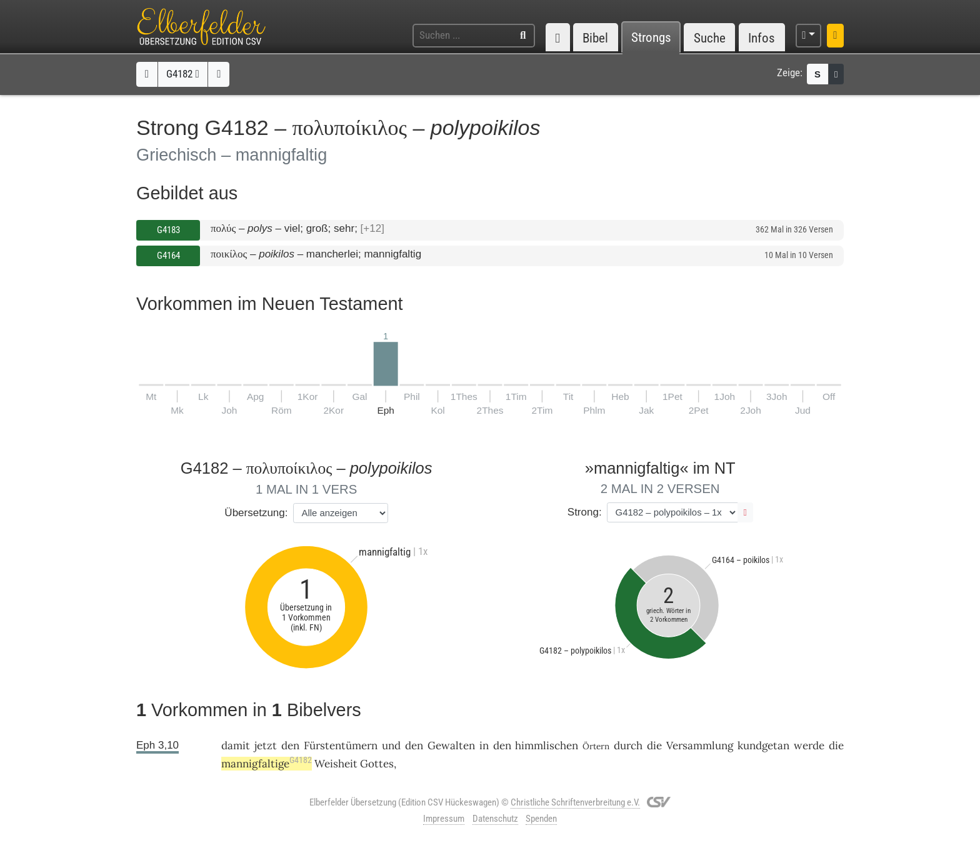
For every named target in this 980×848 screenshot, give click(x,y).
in (484, 745)
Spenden (541, 818)
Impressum (443, 818)
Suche (710, 38)
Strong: (585, 512)
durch (628, 745)
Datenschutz (495, 818)
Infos (761, 38)
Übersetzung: (256, 513)
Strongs (651, 38)
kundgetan (763, 745)
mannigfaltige (266, 764)
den (290, 745)
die (654, 745)
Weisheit (336, 764)
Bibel (595, 38)
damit (235, 745)
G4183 (168, 230)
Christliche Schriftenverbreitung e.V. (575, 802)
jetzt (265, 745)
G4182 (182, 73)
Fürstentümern (341, 745)
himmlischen (546, 745)
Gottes (377, 764)
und (391, 745)
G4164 (168, 255)
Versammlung (699, 745)
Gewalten (451, 745)
